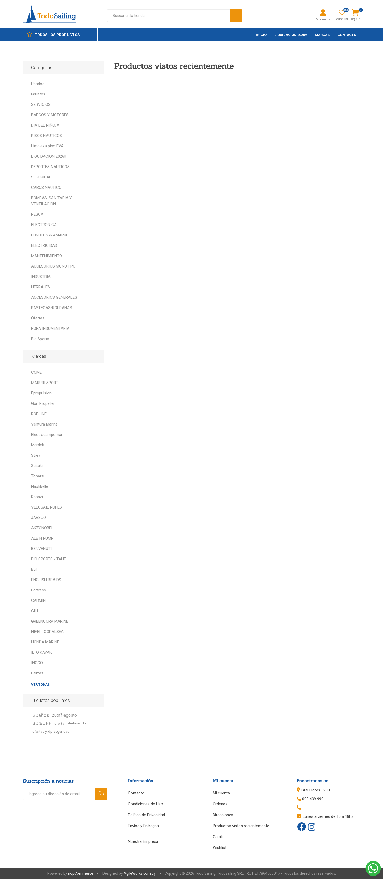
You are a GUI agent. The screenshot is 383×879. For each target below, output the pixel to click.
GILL (35, 611)
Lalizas (37, 673)
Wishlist (219, 847)
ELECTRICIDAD (44, 245)
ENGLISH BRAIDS (46, 579)
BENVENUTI (41, 548)
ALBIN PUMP (42, 538)
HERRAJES (40, 287)
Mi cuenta (323, 19)
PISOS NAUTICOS (46, 135)
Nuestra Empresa (143, 841)
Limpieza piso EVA (47, 146)
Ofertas (37, 318)
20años (40, 715)
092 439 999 (312, 799)
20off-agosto (64, 715)
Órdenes (220, 804)
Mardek (37, 445)
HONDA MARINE (45, 642)
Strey (35, 455)
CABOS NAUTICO (46, 187)
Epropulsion (41, 393)
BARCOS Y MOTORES (50, 115)
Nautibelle (39, 486)
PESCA (37, 214)
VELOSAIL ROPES (46, 507)
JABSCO (38, 517)
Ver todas (40, 684)
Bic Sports (40, 338)
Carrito (219, 836)
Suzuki (37, 465)
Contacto (136, 793)
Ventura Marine (44, 424)
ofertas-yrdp (76, 723)
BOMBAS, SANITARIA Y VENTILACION (51, 200)
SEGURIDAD (41, 177)
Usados (37, 83)
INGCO (37, 662)
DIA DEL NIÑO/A (45, 125)
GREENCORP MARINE (49, 621)
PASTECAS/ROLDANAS (51, 307)
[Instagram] (311, 827)
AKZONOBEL (42, 528)
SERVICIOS (41, 104)
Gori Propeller (43, 403)
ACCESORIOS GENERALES (54, 297)
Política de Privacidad (146, 815)
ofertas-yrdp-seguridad (50, 731)
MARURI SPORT (44, 382)
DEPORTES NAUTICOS (50, 166)
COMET (37, 372)
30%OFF (42, 723)
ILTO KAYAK (41, 652)
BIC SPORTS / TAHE (48, 559)
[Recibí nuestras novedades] (59, 794)
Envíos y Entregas (143, 825)
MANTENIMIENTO (46, 255)
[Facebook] (301, 826)
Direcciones (223, 815)
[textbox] (168, 15)
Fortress (38, 590)
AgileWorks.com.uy (140, 873)
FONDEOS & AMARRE (49, 235)
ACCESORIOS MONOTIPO (53, 266)
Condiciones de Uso (145, 804)
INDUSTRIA (41, 276)
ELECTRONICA (44, 224)
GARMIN (38, 600)
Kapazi (37, 496)
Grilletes (38, 94)
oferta (59, 723)
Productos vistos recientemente (241, 825)
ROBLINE (39, 413)
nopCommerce (80, 873)
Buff (35, 569)
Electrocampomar (47, 434)
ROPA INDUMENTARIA (50, 328)
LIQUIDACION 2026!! (48, 156)
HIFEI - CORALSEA (47, 631)
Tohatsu (38, 476)
